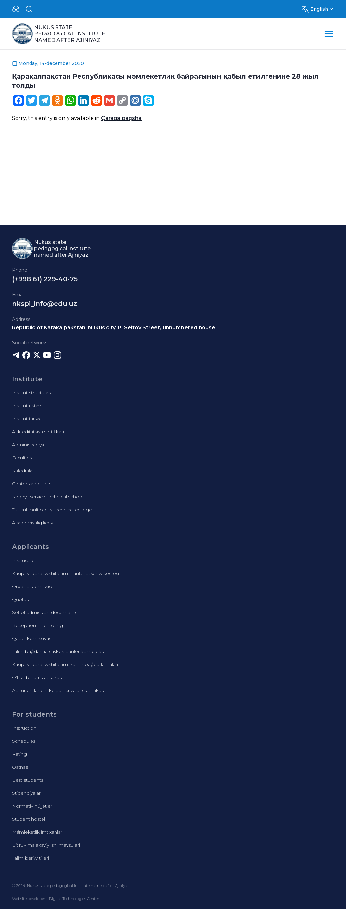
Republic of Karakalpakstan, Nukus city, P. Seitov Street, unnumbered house (113, 328)
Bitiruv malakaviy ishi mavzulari (46, 845)
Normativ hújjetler (32, 806)
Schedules (23, 741)
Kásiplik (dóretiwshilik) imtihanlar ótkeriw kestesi (65, 573)
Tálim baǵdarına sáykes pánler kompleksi (58, 651)
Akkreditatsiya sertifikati (38, 432)
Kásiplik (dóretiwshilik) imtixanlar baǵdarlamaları (65, 664)
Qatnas (20, 767)
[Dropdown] (16, 9)
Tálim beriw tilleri (30, 858)
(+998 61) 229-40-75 (45, 279)
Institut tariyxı (26, 419)
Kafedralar (23, 471)
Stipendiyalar (26, 793)
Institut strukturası (32, 393)
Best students (27, 780)
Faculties (22, 458)
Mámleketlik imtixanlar (37, 832)
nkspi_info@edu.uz (44, 304)
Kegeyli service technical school (47, 497)
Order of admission (33, 586)
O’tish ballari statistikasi (37, 677)
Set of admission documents (44, 612)
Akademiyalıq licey (32, 523)
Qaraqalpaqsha (121, 118)
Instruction (24, 560)
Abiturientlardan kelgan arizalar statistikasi (58, 690)
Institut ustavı (27, 406)
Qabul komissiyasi (32, 638)
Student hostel (28, 819)
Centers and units (31, 484)
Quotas (20, 599)
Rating (19, 754)
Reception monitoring (37, 625)
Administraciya (28, 445)
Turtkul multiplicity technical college (52, 510)
